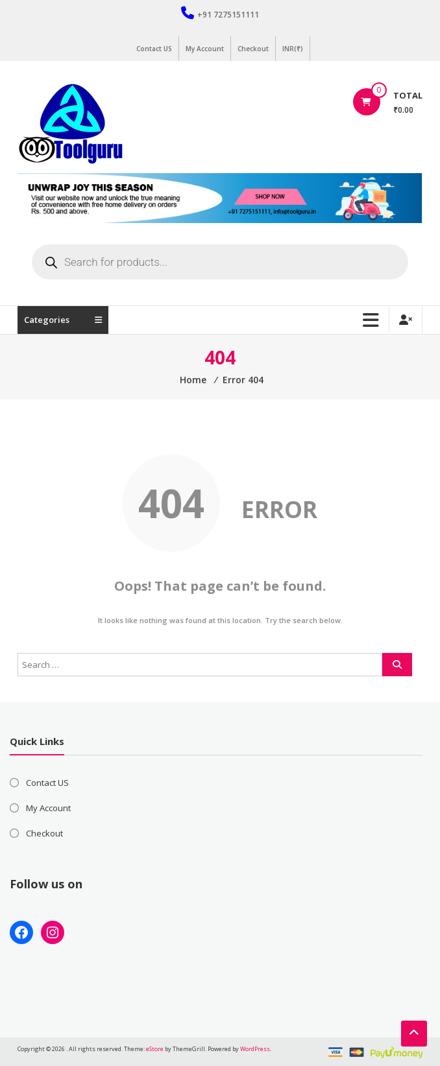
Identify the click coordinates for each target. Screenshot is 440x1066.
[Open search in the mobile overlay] (220, 262)
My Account (205, 48)
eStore (155, 1049)
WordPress (255, 1049)
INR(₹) (292, 48)
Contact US (154, 48)
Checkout (253, 48)
